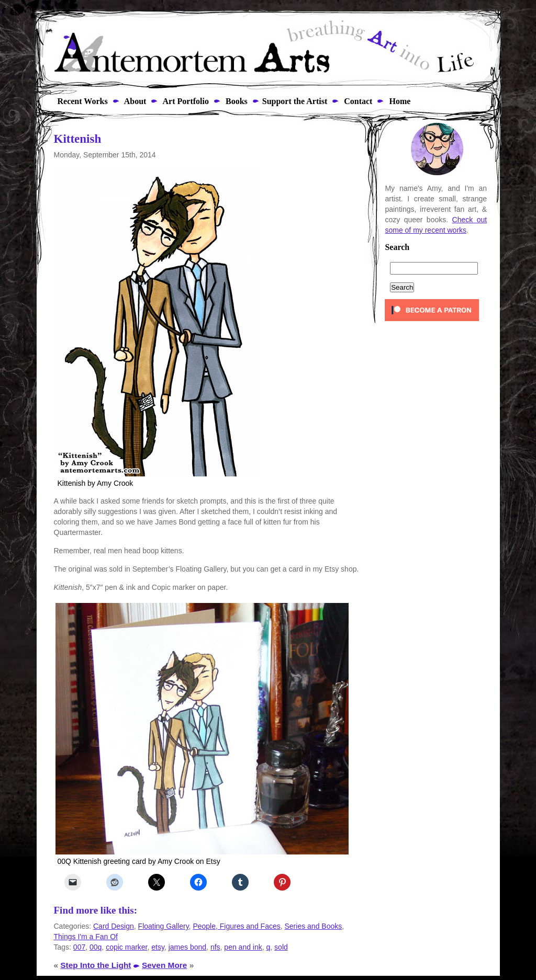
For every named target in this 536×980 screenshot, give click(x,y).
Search (397, 247)
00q (96, 947)
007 (79, 947)
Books (236, 101)
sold (281, 947)
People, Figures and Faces (236, 926)
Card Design (113, 926)
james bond (187, 947)
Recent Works (79, 101)
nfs (215, 947)
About (134, 101)
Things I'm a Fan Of (86, 936)
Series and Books (313, 926)
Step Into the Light (95, 965)
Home (398, 101)
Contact (357, 101)
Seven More (164, 965)
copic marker (126, 947)
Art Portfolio (185, 101)
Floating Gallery (163, 926)
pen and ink (243, 947)
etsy (157, 947)
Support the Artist (294, 101)
